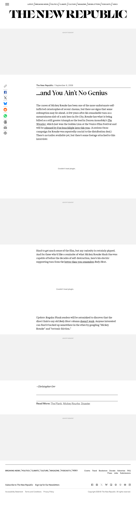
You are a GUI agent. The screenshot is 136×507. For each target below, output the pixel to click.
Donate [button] (112, 470)
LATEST (30, 4)
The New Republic (44, 85)
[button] (5, 87)
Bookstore (103, 470)
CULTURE (72, 4)
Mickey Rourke (71, 403)
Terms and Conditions (33, 492)
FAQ (129, 470)
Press (109, 473)
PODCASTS (106, 4)
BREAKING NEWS (42, 4)
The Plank (56, 403)
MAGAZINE (82, 4)
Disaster (85, 403)
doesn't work (87, 321)
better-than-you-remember (79, 261)
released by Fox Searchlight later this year (67, 127)
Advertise (121, 470)
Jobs (116, 473)
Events (87, 470)
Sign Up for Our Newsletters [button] (47, 485)
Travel (94, 470)
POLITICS (54, 4)
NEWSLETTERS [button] (94, 4)
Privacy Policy (48, 492)
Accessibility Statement (14, 492)
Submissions (125, 473)
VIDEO (115, 4)
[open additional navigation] (7, 4)
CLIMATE (63, 4)
